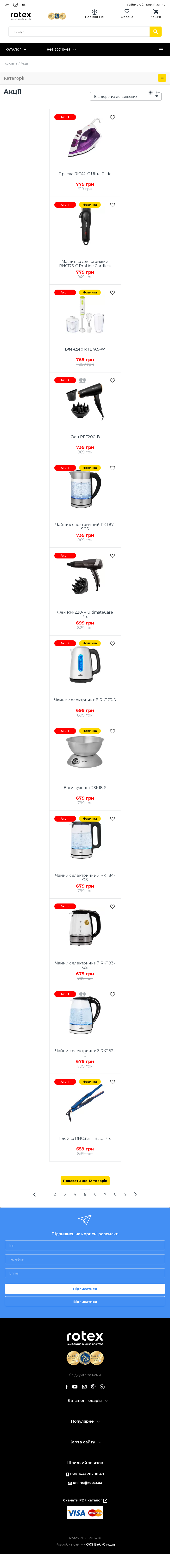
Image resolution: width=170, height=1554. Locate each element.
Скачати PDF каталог (85, 1500)
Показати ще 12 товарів (85, 1181)
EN (24, 4)
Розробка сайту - (85, 1544)
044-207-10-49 (58, 49)
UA (7, 4)
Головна (10, 63)
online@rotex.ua (85, 1483)
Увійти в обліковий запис (146, 4)
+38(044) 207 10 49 (85, 1474)
